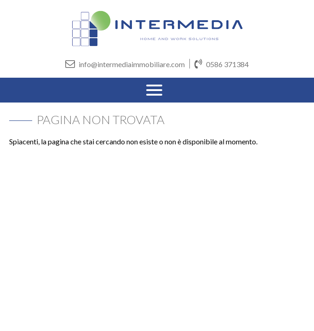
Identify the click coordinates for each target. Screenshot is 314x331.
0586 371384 (221, 63)
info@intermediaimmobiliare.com (125, 63)
